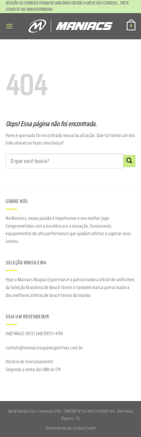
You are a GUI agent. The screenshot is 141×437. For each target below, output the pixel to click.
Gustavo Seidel (84, 428)
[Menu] (9, 26)
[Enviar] (129, 161)
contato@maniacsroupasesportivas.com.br (44, 348)
